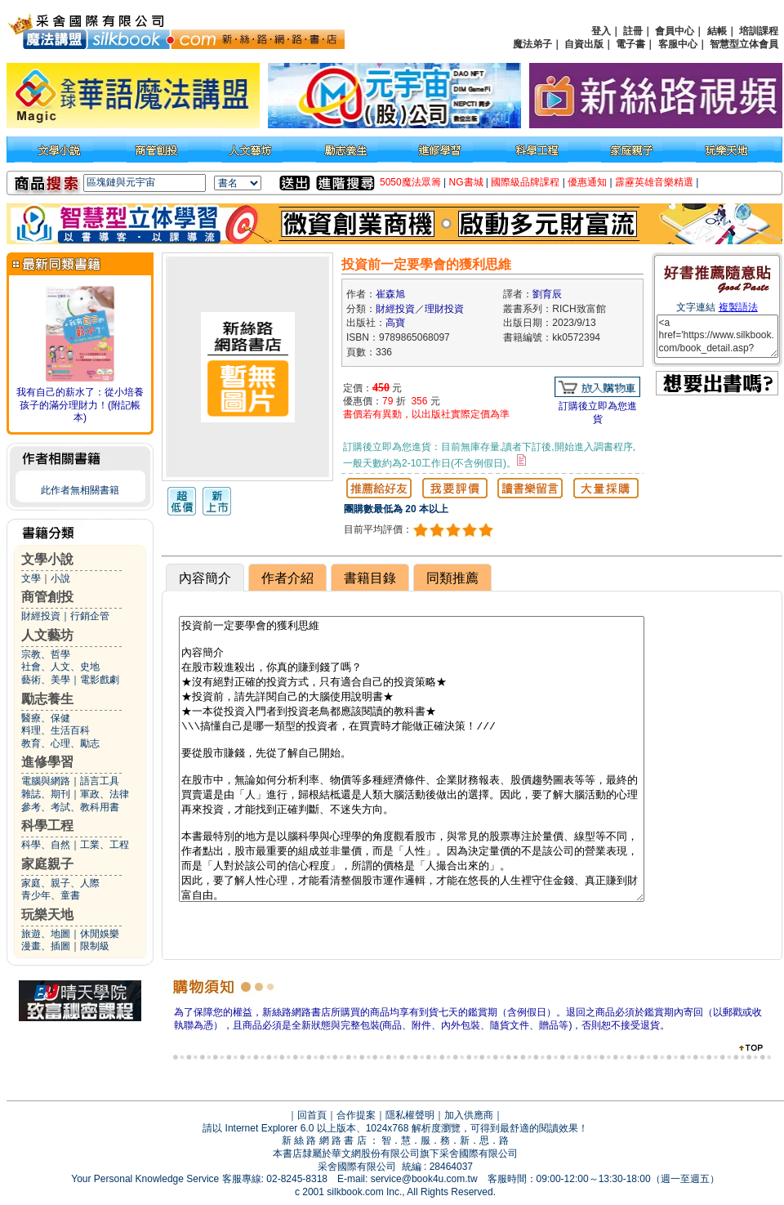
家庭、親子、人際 (60, 883)
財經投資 (40, 616)
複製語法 (738, 307)
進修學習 (47, 762)
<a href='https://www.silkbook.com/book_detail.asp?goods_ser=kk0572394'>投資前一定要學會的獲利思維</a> (717, 336)
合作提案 (356, 1115)
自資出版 (584, 44)
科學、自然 (45, 844)
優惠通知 (587, 182)
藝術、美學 (45, 679)
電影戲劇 (99, 679)
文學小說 (47, 559)
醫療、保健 (45, 718)
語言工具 (99, 781)
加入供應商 (468, 1115)
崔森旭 (390, 294)
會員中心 (674, 31)
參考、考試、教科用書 (70, 807)
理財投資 (444, 309)
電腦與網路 (45, 781)
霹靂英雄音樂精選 (654, 182)
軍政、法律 (104, 794)
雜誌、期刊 (45, 794)
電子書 (630, 44)
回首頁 (312, 1115)
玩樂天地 (47, 915)
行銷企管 (89, 616)
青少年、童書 (50, 895)
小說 (60, 578)
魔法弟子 (532, 44)
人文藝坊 (47, 635)
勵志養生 (47, 699)
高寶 (395, 322)
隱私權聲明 (409, 1115)
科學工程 (47, 825)
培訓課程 (758, 31)
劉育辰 (547, 294)
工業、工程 (104, 844)
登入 (601, 31)
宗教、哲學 (45, 654)
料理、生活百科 (55, 730)
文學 (31, 578)
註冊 (633, 31)
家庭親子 (47, 864)
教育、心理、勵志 (60, 743)
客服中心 (677, 44)
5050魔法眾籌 (410, 182)
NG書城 (466, 182)
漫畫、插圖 (45, 946)
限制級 (94, 946)
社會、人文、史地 (60, 666)
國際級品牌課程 (525, 182)
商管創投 (47, 597)
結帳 (717, 31)
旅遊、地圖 (45, 933)
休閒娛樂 (99, 933)
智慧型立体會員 (744, 44)
